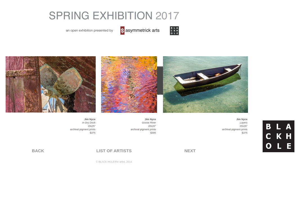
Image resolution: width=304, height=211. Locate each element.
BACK (38, 150)
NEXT (190, 150)
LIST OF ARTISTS (113, 150)
